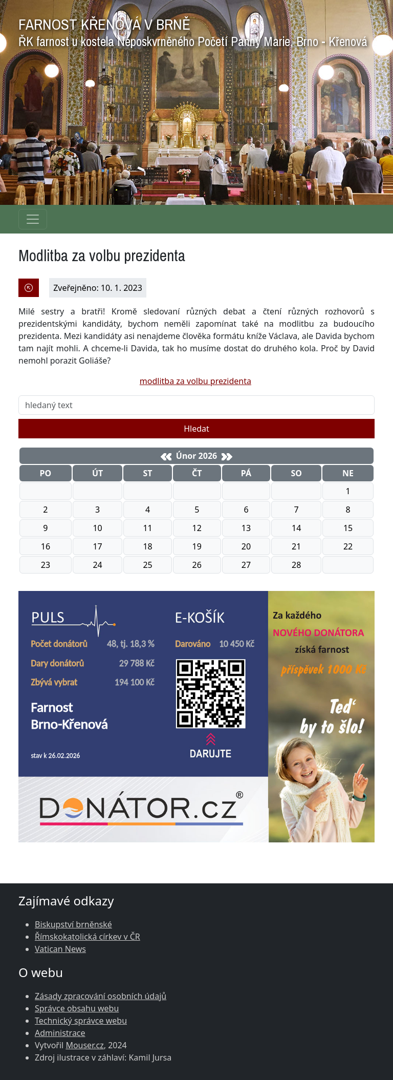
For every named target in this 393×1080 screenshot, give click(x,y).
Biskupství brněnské (73, 924)
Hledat (196, 428)
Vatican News (60, 949)
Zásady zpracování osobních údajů (100, 996)
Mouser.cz (84, 1045)
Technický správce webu (81, 1020)
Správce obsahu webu (77, 1008)
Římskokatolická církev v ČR (87, 936)
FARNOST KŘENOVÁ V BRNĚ (192, 30)
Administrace (60, 1033)
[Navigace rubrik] (32, 219)
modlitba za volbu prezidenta (195, 381)
